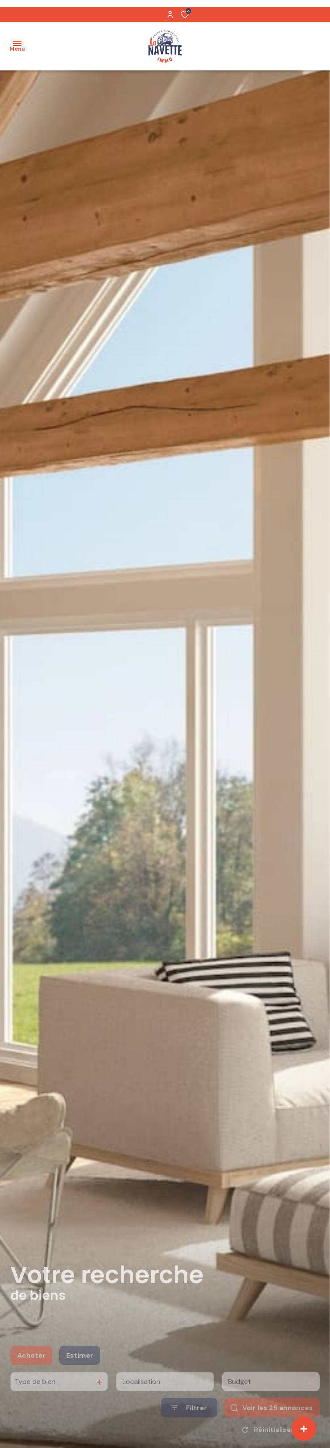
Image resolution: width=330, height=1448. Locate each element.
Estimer (79, 1368)
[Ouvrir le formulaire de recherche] (189, 1421)
